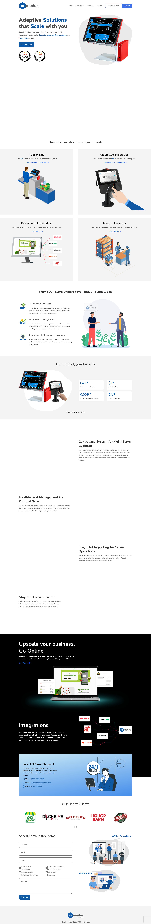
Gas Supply (51, 872)
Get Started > (31, 162)
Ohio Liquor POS (74, 922)
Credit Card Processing (55, 866)
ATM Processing (53, 869)
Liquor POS (90, 6)
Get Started (26, 44)
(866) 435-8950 (37, 779)
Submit (24, 897)
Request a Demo (113, 6)
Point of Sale (25, 866)
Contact (99, 6)
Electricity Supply (26, 872)
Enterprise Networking (28, 875)
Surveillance (24, 869)
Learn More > (44, 162)
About (71, 6)
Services (79, 6)
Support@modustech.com (41, 783)
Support (127, 6)
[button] (76, 827)
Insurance (50, 875)
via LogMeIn (37, 786)
